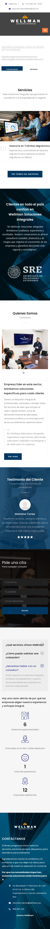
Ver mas (13, 456)
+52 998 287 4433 (32, 3)
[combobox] (25, 582)
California (12, 3)
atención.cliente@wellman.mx (24, 8)
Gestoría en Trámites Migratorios (29, 146)
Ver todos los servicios (25, 174)
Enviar (25, 610)
